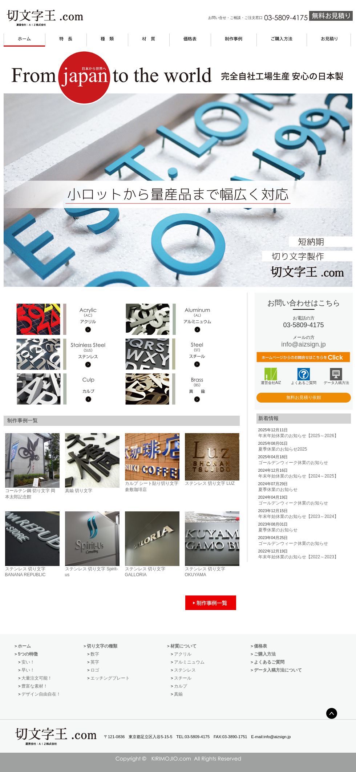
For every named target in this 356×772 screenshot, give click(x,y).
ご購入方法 (265, 654)
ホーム (24, 646)
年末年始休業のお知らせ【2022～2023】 (298, 556)
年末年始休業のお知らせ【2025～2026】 (298, 435)
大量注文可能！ (36, 678)
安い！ (28, 662)
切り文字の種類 (102, 646)
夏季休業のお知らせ (278, 489)
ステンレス (185, 670)
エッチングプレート (110, 678)
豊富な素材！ (34, 686)
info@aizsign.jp (303, 344)
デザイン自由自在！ (41, 694)
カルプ (180, 686)
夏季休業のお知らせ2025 (282, 449)
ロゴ (94, 670)
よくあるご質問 (269, 662)
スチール (182, 678)
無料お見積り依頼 (303, 397)
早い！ (28, 670)
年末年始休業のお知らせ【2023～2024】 (298, 516)
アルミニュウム (189, 662)
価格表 (260, 646)
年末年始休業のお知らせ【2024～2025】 (298, 476)
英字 (94, 662)
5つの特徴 (28, 654)
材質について (183, 646)
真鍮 (178, 694)
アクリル (182, 654)
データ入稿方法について (278, 670)
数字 (94, 654)
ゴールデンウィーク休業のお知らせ (293, 462)
